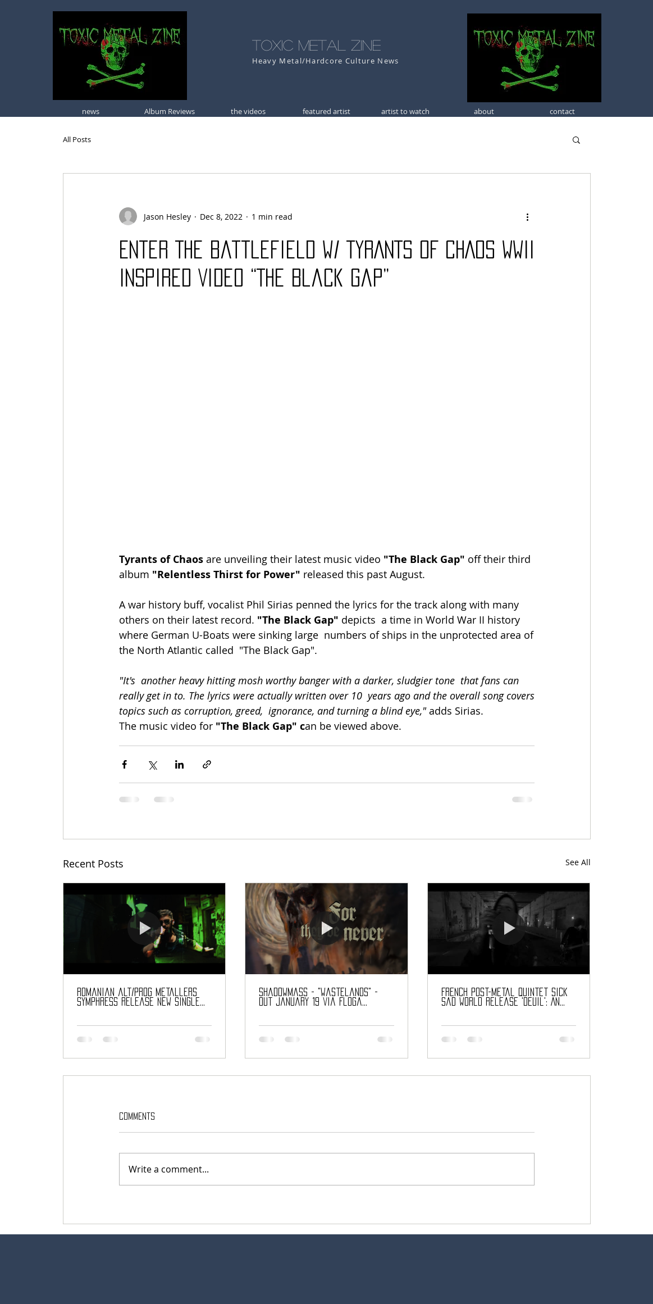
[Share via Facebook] (124, 764)
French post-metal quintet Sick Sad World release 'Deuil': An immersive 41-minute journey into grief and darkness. (508, 997)
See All (578, 862)
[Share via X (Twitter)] (152, 764)
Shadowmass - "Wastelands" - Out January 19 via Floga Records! (318, 997)
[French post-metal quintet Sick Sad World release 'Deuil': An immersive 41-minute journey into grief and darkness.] (509, 928)
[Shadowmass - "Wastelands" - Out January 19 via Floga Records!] (326, 928)
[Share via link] (207, 764)
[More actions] (528, 216)
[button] (576, 139)
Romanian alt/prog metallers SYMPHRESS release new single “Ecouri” (138, 997)
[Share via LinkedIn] (179, 764)
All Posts (77, 139)
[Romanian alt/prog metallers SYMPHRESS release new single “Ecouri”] (144, 928)
